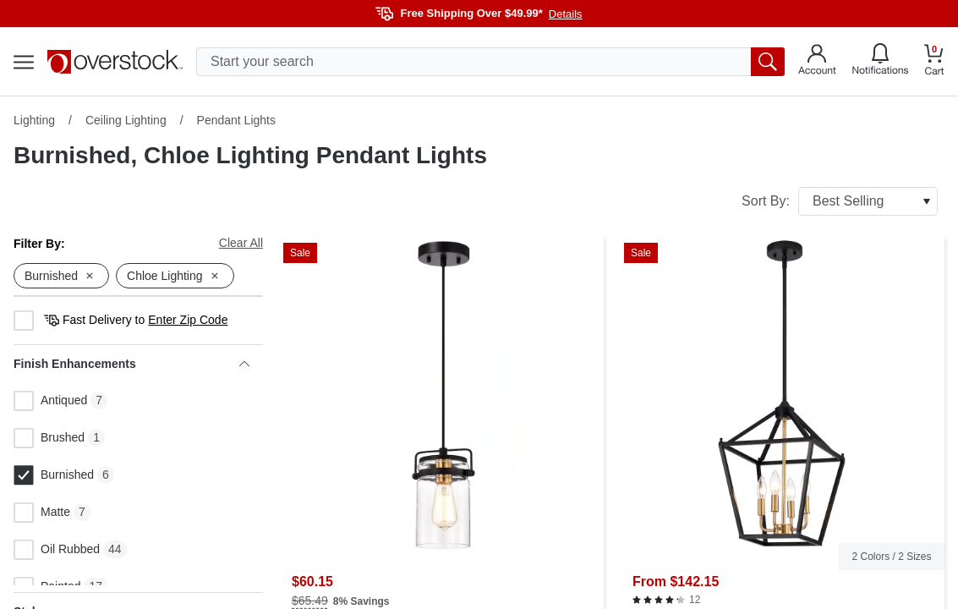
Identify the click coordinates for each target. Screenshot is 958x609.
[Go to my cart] (934, 62)
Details (566, 14)
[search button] (768, 61)
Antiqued (50, 401)
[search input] (490, 61)
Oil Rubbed (57, 550)
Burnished (54, 475)
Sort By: (840, 201)
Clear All (241, 243)
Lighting (34, 120)
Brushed (49, 438)
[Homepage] (115, 62)
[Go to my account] (817, 62)
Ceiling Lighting (126, 120)
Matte (42, 512)
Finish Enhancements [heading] (131, 363)
